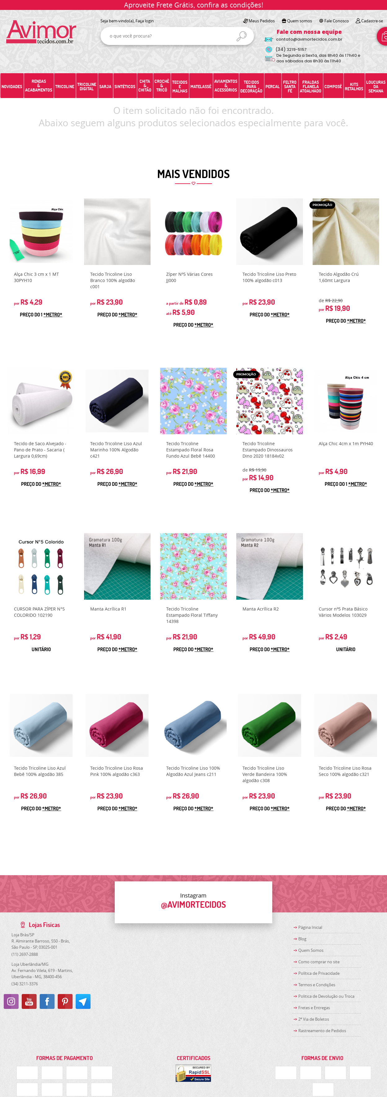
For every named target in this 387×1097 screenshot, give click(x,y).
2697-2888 (24, 954)
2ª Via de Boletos (313, 1019)
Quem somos (299, 21)
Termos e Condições (316, 984)
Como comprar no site (319, 962)
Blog (302, 939)
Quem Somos (310, 950)
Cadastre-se (372, 21)
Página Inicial (310, 927)
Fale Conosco (336, 21)
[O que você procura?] (241, 36)
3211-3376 (24, 984)
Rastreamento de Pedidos (322, 1030)
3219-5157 (291, 49)
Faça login (145, 21)
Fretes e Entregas (314, 1007)
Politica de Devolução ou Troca (326, 996)
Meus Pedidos (262, 21)
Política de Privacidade (319, 973)
